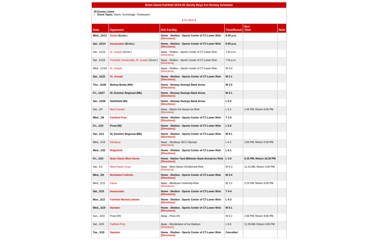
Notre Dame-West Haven (125, 158)
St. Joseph (116, 51)
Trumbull (115, 60)
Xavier (113, 183)
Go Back (189, 20)
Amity (113, 35)
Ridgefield (116, 150)
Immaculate (117, 43)
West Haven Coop (120, 166)
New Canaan (117, 109)
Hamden (115, 207)
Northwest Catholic (121, 174)
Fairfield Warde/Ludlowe (125, 199)
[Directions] (168, 38)
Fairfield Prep (118, 117)
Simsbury (115, 142)
